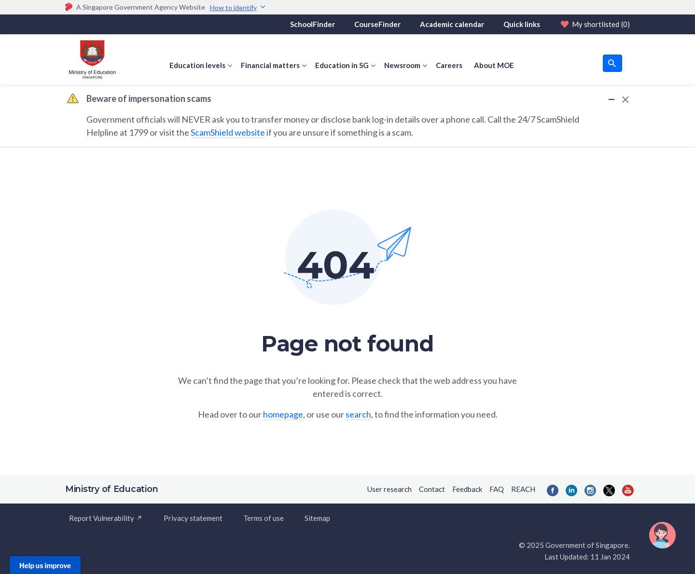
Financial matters (270, 65)
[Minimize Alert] (611, 98)
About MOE (494, 65)
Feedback (467, 489)
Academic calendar (452, 24)
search (358, 414)
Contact (432, 489)
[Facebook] (552, 490)
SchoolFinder (312, 24)
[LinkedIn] (571, 490)
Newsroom (402, 65)
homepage (283, 414)
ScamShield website (228, 132)
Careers (449, 65)
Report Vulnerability (106, 518)
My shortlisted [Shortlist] (594, 24)
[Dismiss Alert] (623, 99)
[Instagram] (590, 490)
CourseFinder (377, 24)
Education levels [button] (197, 65)
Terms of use (263, 518)
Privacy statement (193, 518)
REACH (523, 489)
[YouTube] (628, 490)
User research (389, 489)
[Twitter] (609, 490)
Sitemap (317, 518)
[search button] (612, 63)
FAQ (496, 489)
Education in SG (342, 65)
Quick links (521, 24)
